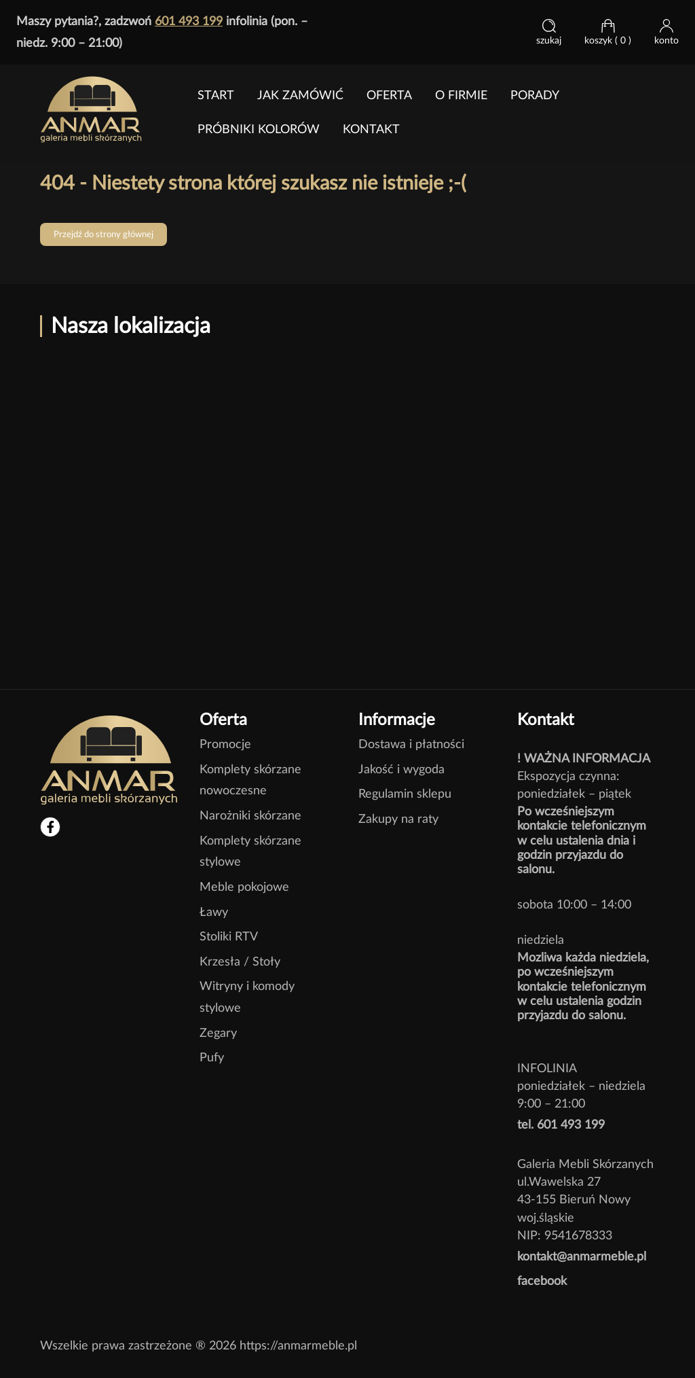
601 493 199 (189, 21)
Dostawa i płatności (411, 744)
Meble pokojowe (244, 887)
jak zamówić (300, 96)
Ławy (214, 912)
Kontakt (371, 130)
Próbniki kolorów (259, 130)
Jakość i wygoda (401, 769)
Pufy (212, 1057)
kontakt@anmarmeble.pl (581, 1256)
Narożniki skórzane (250, 816)
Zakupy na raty (398, 819)
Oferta (389, 96)
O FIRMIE (461, 96)
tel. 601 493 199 (561, 1125)
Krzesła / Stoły (240, 962)
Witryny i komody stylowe (247, 997)
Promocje (225, 744)
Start (216, 96)
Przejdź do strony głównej (103, 234)
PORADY (534, 96)
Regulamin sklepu (404, 794)
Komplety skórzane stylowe (250, 851)
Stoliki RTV (229, 936)
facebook (542, 1281)
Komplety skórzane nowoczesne (250, 780)
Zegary (218, 1033)
